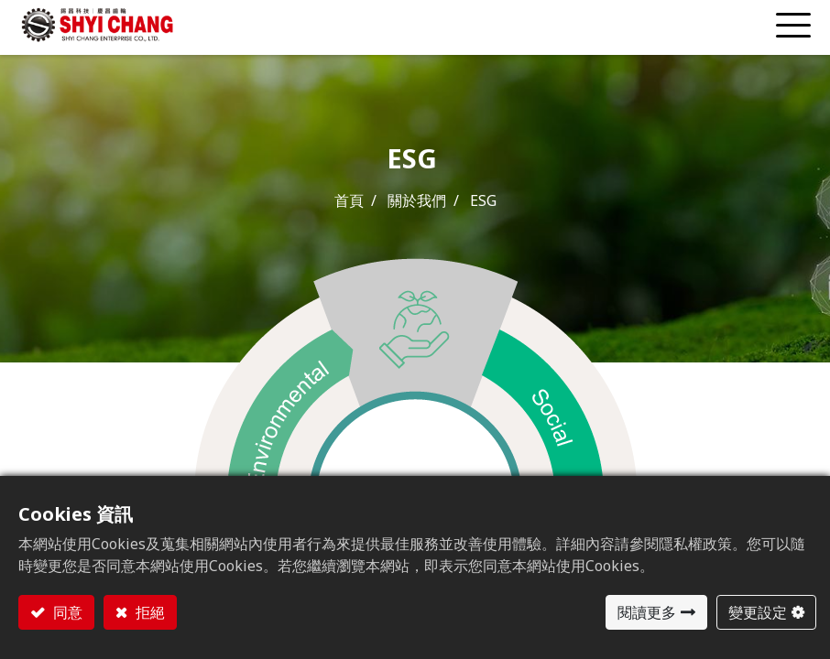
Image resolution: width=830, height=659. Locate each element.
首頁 (349, 200)
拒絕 (148, 612)
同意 (65, 612)
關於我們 (417, 200)
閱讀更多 (646, 612)
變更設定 (757, 612)
